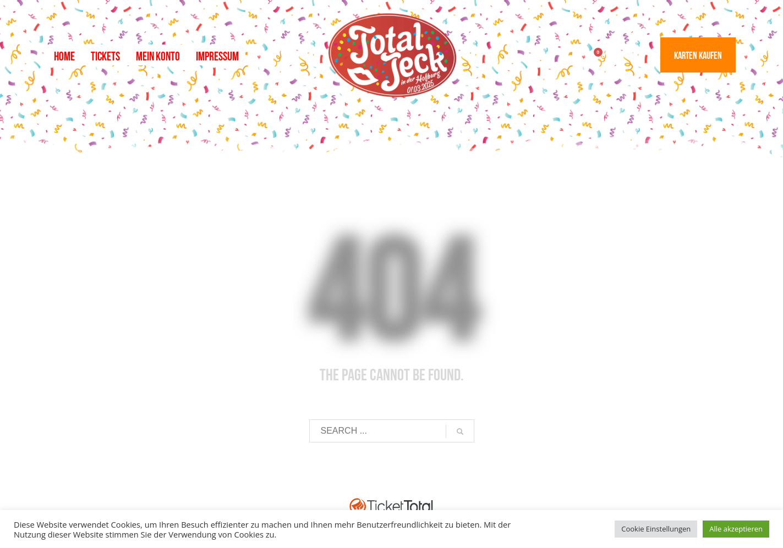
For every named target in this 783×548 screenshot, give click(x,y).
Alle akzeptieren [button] (736, 529)
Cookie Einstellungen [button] (656, 529)
